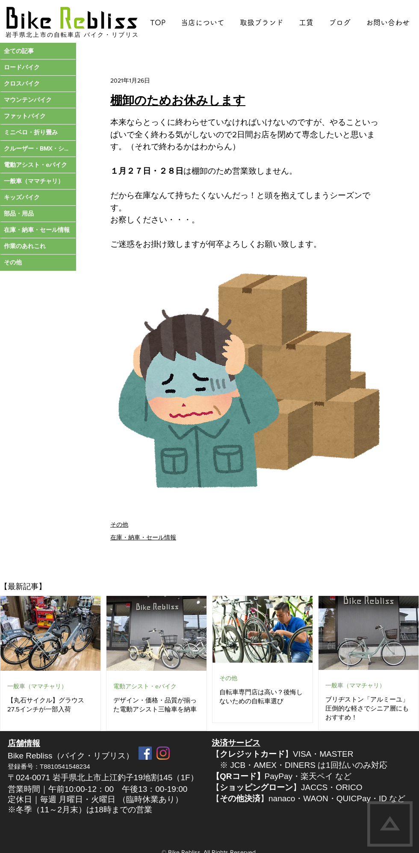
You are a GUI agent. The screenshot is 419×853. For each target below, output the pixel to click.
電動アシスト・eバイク (145, 686)
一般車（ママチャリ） (37, 686)
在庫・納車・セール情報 (143, 537)
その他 (119, 524)
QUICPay (353, 798)
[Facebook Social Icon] (145, 753)
